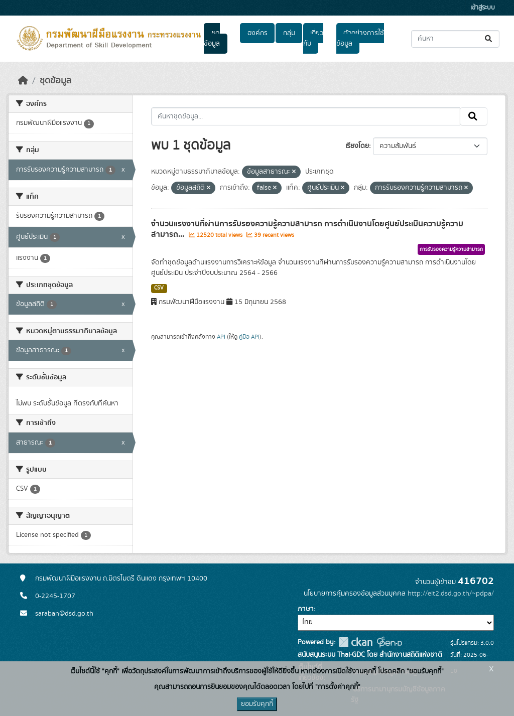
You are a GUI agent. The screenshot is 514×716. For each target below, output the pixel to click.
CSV (159, 288)
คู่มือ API (249, 336)
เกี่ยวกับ (313, 38)
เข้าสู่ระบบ (482, 8)
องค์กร (257, 33)
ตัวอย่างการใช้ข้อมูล (360, 38)
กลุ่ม (289, 33)
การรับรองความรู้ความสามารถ (451, 249)
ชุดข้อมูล (212, 38)
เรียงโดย (357, 146)
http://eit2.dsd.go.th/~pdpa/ (451, 594)
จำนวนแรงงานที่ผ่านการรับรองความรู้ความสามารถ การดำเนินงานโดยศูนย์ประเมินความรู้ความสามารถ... (307, 229)
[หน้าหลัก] (23, 80)
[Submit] (489, 39)
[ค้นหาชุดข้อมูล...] (455, 39)
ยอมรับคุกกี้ (257, 704)
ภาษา (306, 609)
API (221, 336)
